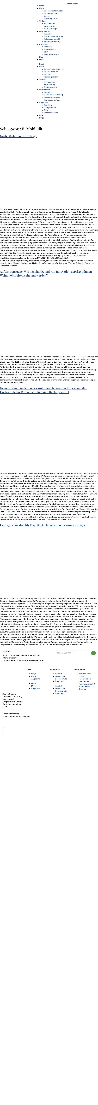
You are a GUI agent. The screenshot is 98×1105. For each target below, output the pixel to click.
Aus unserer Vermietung (49, 24)
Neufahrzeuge (50, 28)
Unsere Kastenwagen (53, 11)
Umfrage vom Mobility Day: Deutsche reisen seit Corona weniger (43, 525)
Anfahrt (58, 673)
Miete (41, 8)
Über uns (59, 681)
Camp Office (50, 49)
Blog (41, 57)
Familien (48, 46)
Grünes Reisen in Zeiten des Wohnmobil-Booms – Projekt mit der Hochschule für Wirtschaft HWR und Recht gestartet (43, 390)
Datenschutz (61, 679)
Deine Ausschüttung (53, 36)
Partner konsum (51, 54)
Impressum (60, 676)
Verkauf (42, 21)
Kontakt (47, 34)
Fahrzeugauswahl (52, 39)
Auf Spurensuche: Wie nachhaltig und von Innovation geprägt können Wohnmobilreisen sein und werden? (46, 273)
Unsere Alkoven (51, 13)
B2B (46, 52)
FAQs (41, 59)
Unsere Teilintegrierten (51, 17)
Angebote (43, 44)
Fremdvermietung (52, 41)
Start (41, 5)
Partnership (44, 31)
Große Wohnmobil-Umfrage (18, 136)
